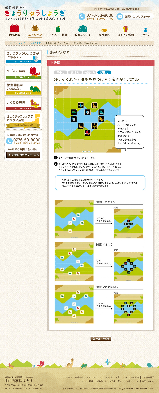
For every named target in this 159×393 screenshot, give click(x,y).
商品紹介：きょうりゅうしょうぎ (14, 31)
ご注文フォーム (132, 381)
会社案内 (135, 377)
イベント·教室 (106, 377)
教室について (122, 377)
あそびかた (91, 377)
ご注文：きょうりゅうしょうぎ (146, 31)
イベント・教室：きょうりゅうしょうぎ (58, 31)
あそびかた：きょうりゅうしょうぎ (35, 31)
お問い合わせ (148, 381)
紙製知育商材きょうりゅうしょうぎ (35, 13)
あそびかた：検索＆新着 (29, 43)
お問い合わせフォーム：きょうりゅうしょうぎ (135, 16)
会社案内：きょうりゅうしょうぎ (104, 31)
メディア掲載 (87, 381)
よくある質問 (148, 377)
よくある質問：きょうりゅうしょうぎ (126, 31)
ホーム (13, 43)
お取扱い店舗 (115, 381)
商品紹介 (79, 377)
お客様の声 (101, 381)
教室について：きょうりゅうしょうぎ (83, 31)
